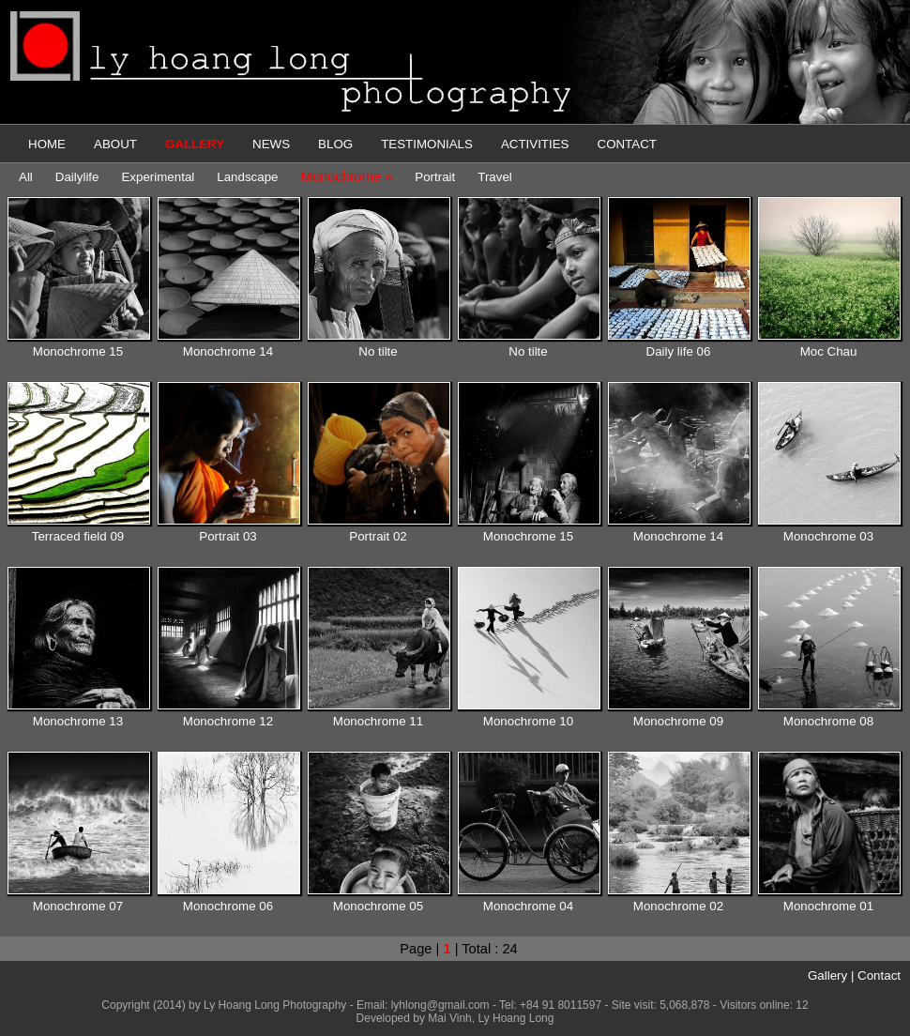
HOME (47, 144)
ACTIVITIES (535, 144)
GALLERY (194, 144)
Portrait (435, 177)
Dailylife (77, 177)
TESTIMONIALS (427, 144)
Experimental (157, 177)
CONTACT (627, 144)
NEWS (271, 144)
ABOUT (115, 144)
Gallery (827, 975)
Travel (495, 177)
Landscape (247, 177)
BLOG (335, 144)
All (26, 177)
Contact (879, 975)
